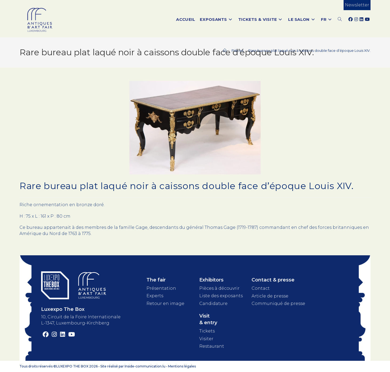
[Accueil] (224, 50)
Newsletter (357, 4)
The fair (156, 280)
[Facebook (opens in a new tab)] (350, 19)
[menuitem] (327, 19)
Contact (261, 288)
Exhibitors (211, 280)
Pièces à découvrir (219, 288)
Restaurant (211, 346)
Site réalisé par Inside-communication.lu (132, 366)
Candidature (213, 303)
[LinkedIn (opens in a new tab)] (361, 19)
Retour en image (165, 303)
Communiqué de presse (278, 303)
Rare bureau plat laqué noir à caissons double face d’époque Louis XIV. (309, 50)
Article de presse (270, 296)
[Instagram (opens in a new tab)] (356, 19)
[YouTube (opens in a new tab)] (367, 19)
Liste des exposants (221, 295)
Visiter (206, 338)
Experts (154, 295)
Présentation (161, 288)
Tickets (207, 331)
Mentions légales (182, 366)
